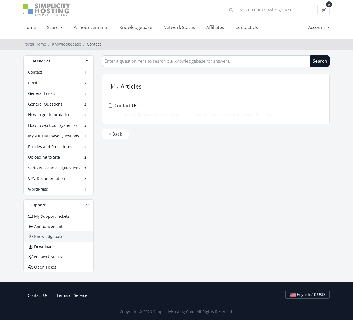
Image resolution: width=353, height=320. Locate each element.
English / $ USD (307, 294)
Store (53, 27)
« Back (115, 134)
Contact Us (246, 27)
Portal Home (34, 44)
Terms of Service (72, 295)
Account (317, 27)
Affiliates (215, 27)
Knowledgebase (135, 27)
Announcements (91, 27)
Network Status (179, 27)
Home (29, 27)
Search (320, 61)
